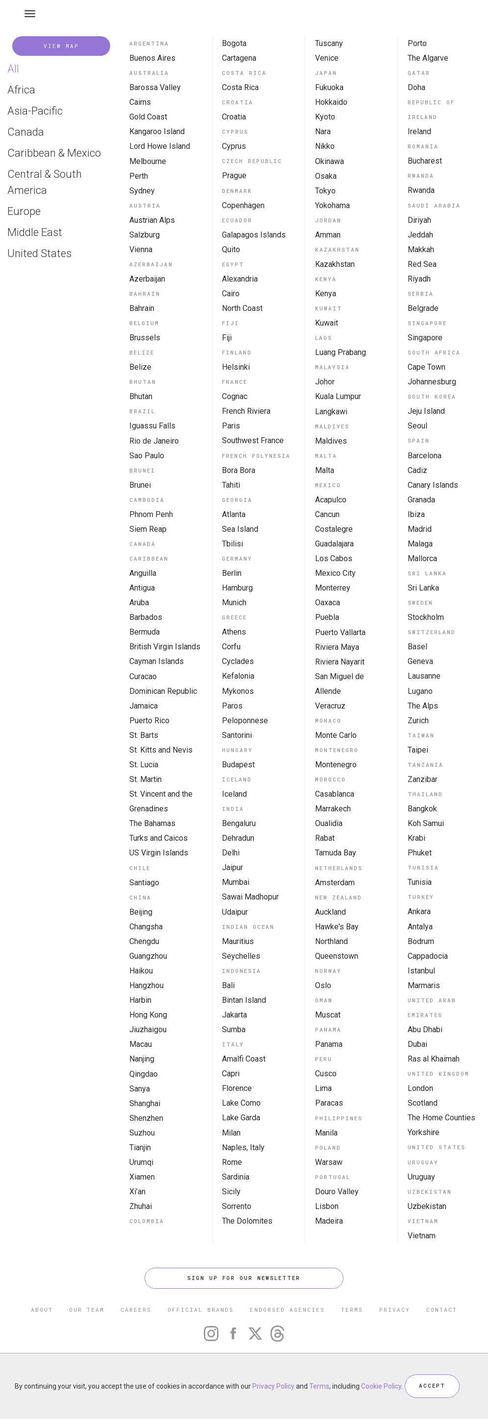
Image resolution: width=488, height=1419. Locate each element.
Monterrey (332, 587)
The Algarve (428, 58)
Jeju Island (426, 411)
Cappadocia (428, 956)
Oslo (323, 985)
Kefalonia (238, 676)
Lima (323, 1088)
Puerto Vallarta (340, 632)
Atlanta (233, 514)
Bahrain (141, 308)
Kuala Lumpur (338, 396)
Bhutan (140, 396)
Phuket (420, 852)
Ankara (419, 911)
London (420, 1088)
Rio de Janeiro (154, 441)
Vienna (140, 249)
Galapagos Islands (254, 234)
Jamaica (143, 705)
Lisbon (327, 1206)
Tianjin (140, 1147)
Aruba (139, 602)
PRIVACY (394, 1309)
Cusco (326, 1073)
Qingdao (143, 1074)
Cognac (234, 396)
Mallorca (422, 558)
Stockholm (426, 617)
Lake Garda (241, 1117)
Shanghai (144, 1103)
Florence (237, 1088)
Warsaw (328, 1162)
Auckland (330, 912)
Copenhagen (243, 205)
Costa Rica (240, 87)
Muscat (328, 1014)
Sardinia (235, 1177)
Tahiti (231, 485)
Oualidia (328, 823)
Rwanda (421, 190)
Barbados (145, 617)
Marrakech (333, 808)
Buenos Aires (152, 58)
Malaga (420, 543)
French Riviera (246, 411)
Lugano (420, 691)
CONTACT (441, 1309)
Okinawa (329, 161)
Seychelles (241, 956)
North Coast (242, 308)
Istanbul (421, 970)
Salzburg (144, 234)
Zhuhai (140, 1206)
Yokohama (332, 205)
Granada (421, 499)
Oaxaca (327, 602)
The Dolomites (247, 1221)
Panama (328, 1044)
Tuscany (329, 43)
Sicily (231, 1191)
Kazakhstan (335, 264)
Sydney (142, 190)
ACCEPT (432, 1386)
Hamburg (237, 587)
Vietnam (422, 1235)
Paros (232, 705)
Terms (319, 1386)
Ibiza (416, 514)
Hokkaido (331, 102)
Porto (417, 43)
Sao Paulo (146, 455)
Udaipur (235, 912)
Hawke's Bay (337, 926)
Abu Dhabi (425, 1029)
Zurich (418, 720)
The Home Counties (441, 1117)
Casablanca (334, 794)
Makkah (421, 249)
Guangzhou (148, 956)
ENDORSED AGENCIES (287, 1309)
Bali (228, 985)
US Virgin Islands (158, 852)
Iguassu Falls (152, 425)
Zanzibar (423, 779)
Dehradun (238, 838)
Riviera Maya (337, 647)
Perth (138, 176)
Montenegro (336, 764)
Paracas (329, 1103)
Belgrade (423, 308)
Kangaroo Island (157, 131)
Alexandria (240, 279)
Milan (231, 1132)
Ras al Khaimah (434, 1059)
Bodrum (421, 941)
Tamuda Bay (335, 852)
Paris (231, 425)
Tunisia (420, 882)
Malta (324, 470)
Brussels (144, 337)
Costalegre (334, 529)
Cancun (327, 514)
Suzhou (142, 1132)
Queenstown (336, 956)
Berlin (232, 573)
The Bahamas (152, 823)
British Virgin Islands (164, 646)
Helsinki (236, 367)
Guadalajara (334, 543)
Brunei (140, 485)
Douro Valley (337, 1191)
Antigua (142, 587)
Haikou (141, 970)
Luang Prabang (340, 352)
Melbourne (147, 161)
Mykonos (238, 691)
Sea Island (240, 529)
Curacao (143, 676)
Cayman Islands (156, 661)
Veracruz (330, 705)
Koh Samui (426, 823)
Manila (326, 1132)
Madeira (329, 1221)
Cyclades (238, 661)
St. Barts (143, 735)
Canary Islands (433, 485)
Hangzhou (146, 985)
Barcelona (424, 455)
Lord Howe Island (159, 146)
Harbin (140, 1000)
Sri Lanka (423, 587)
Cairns (140, 102)
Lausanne (424, 676)
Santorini (237, 735)
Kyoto (325, 116)
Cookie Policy (381, 1386)
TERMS (352, 1309)
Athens (234, 632)
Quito (231, 249)
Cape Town (426, 367)
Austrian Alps (152, 220)
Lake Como (241, 1103)
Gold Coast (148, 116)
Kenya (325, 293)
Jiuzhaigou (148, 1029)
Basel (417, 646)
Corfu (231, 646)
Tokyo (325, 190)
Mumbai (235, 882)
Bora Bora (238, 470)
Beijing (140, 912)
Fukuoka (329, 87)
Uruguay (421, 1177)
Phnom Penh (151, 514)
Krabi (416, 838)
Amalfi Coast (244, 1059)
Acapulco (330, 499)
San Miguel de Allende (339, 684)
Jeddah (420, 234)
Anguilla (142, 573)
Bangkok (422, 808)
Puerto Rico (149, 720)
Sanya (139, 1088)
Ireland (419, 131)
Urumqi (141, 1162)
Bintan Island (244, 1000)
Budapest (238, 764)
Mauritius (238, 941)
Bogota (234, 43)
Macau (140, 1044)
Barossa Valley (155, 87)
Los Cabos (333, 558)
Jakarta (234, 1014)
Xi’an (137, 1191)
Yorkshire (423, 1132)
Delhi (231, 852)
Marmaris (424, 985)
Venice (327, 58)
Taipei (418, 750)
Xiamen (142, 1177)
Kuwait (326, 323)
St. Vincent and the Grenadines (161, 801)
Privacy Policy (273, 1386)
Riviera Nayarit (340, 661)
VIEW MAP (61, 45)
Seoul (417, 425)
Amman (328, 234)
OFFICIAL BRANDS (201, 1309)
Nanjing (141, 1059)
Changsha (146, 926)
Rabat (325, 838)
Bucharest (425, 161)
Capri (231, 1073)
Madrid (420, 529)
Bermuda (144, 632)
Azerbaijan (147, 279)
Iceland (234, 794)
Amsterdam (335, 882)
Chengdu (144, 941)
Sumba (233, 1029)
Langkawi (331, 411)
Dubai (417, 1044)
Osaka (326, 176)
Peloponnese (245, 720)
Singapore (425, 337)
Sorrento (236, 1206)
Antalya (420, 926)
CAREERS (136, 1309)
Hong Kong (148, 1014)
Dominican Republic (163, 691)
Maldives (331, 441)
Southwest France (253, 440)
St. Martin (145, 779)
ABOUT (42, 1309)
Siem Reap (148, 529)
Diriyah (419, 220)
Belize (140, 367)
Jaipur (232, 867)
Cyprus (234, 146)
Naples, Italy (243, 1147)
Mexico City (335, 573)
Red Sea (422, 264)
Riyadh (419, 279)
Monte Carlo (336, 735)
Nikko (325, 146)
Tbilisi (232, 543)
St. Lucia (143, 764)
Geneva (420, 661)
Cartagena (239, 58)
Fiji (227, 337)
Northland (331, 941)
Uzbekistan (427, 1206)
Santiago (144, 882)
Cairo (231, 293)
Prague (234, 175)
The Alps (423, 705)
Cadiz (417, 470)
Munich (234, 602)
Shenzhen (146, 1118)
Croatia (234, 116)
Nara (323, 131)
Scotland (423, 1103)
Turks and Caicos (158, 838)
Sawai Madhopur (250, 896)
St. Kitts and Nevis (161, 750)
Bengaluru (239, 823)
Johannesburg (432, 381)
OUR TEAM (86, 1309)
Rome (232, 1162)
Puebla (327, 617)
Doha (416, 87)
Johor (325, 381)
